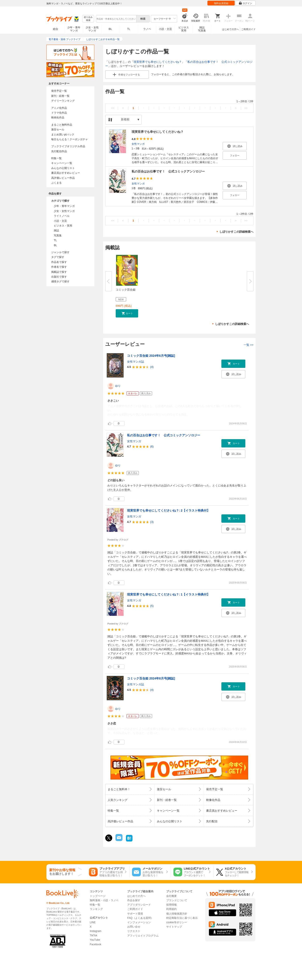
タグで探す (57, 257)
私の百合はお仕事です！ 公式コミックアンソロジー (168, 171)
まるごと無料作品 (61, 124)
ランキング (96, 909)
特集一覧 (56, 158)
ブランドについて (176, 900)
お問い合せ (133, 926)
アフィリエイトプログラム (143, 935)
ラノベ (147, 29)
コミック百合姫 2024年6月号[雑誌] (151, 355)
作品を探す (133, 900)
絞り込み (88, 19)
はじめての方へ (230, 29)
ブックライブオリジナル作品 (68, 146)
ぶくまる (56, 182)
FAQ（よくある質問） (140, 918)
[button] (127, 313)
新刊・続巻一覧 (60, 95)
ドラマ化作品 (59, 112)
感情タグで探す (60, 281)
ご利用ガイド (248, 29)
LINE (93, 922)
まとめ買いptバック (62, 134)
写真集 (58, 235)
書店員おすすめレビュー (65, 172)
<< (112, 108)
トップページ (97, 896)
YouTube (95, 939)
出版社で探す (59, 276)
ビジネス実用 (183, 29)
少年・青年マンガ (73, 29)
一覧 (248, 344)
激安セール (57, 129)
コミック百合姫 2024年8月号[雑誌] (151, 678)
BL (110, 29)
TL (128, 29)
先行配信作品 (59, 151)
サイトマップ (174, 926)
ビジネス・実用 (63, 225)
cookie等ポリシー (176, 922)
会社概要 (171, 896)
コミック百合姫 (126, 289)
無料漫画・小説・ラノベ (104, 900)
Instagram (95, 931)
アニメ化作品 (59, 107)
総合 (55, 29)
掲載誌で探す (59, 271)
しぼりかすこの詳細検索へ (236, 231)
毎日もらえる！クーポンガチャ (69, 139)
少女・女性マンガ (92, 29)
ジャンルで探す (60, 252)
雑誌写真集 (202, 29)
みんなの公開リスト (63, 168)
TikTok (93, 935)
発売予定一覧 (59, 90)
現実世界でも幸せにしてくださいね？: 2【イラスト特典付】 (168, 510)
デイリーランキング (63, 100)
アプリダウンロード (139, 904)
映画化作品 (57, 117)
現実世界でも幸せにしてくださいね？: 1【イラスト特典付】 (168, 594)
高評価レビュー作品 (63, 177)
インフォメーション (139, 922)
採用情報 (171, 904)
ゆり (118, 385)
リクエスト (133, 931)
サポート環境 (135, 913)
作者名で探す (59, 266)
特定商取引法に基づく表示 (182, 918)
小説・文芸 (165, 29)
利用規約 (171, 909)
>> (246, 108)
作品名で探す (59, 262)
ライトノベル (62, 215)
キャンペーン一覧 (61, 163)
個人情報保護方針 (176, 913)
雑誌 (56, 230)
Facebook (95, 944)
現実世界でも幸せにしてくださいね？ (158, 61)
